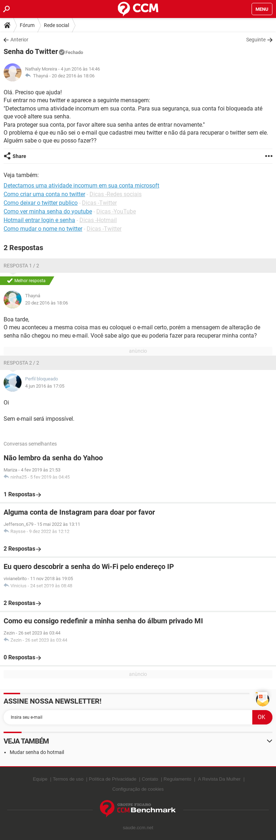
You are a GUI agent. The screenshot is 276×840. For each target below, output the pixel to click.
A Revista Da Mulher (219, 779)
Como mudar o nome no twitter (43, 228)
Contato (150, 779)
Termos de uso (68, 779)
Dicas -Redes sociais (115, 194)
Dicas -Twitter (99, 202)
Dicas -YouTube (116, 211)
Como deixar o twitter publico (41, 202)
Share (19, 156)
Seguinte (256, 39)
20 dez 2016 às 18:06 (73, 75)
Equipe (40, 779)
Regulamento (177, 779)
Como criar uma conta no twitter (44, 194)
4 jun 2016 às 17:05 (44, 386)
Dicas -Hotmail (98, 220)
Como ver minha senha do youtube (48, 211)
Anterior (19, 39)
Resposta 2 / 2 (21, 363)
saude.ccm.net (138, 827)
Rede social (56, 25)
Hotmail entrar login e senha (39, 220)
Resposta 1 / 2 (21, 265)
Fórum (27, 25)
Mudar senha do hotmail (37, 752)
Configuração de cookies (138, 789)
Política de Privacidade (112, 779)
